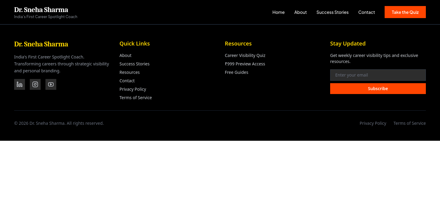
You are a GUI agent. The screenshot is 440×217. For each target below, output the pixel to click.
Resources (129, 72)
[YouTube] (50, 84)
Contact (366, 12)
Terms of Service (135, 97)
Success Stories (333, 12)
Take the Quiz (405, 12)
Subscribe (378, 88)
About (300, 12)
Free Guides (236, 72)
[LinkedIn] (19, 84)
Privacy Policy (132, 89)
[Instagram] (35, 84)
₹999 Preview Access (245, 64)
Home (278, 12)
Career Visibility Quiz (245, 55)
